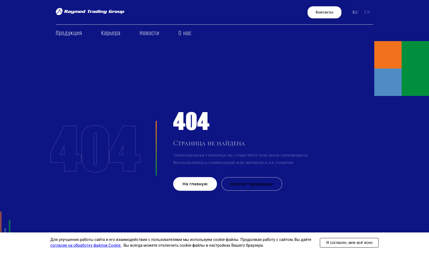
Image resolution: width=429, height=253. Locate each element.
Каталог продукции (252, 183)
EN (367, 12)
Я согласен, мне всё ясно (349, 242)
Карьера (110, 33)
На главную (195, 183)
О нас (185, 33)
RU (355, 12)
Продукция (69, 33)
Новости (149, 33)
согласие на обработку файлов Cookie (85, 245)
